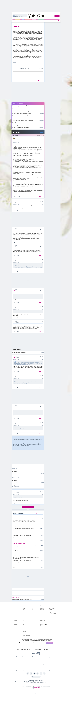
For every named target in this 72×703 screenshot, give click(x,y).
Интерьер (15, 623)
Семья (32, 609)
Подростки (50, 609)
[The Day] (23, 657)
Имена (50, 614)
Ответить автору (15, 70)
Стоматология (42, 608)
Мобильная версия (37, 676)
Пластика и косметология (26, 625)
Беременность (42, 609)
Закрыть (40, 448)
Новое (23, 20)
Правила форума (35, 648)
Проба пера (42, 625)
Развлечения (42, 618)
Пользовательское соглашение (46, 648)
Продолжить (40, 80)
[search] (53, 21)
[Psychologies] (45, 657)
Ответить (40, 196)
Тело (23, 623)
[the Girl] (50, 657)
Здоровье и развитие (52, 612)
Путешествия (42, 623)
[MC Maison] (28, 657)
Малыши (50, 605)
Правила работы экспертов (40, 135)
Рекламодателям (37, 649)
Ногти (23, 624)
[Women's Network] (36, 654)
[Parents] (54, 657)
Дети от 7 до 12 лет (52, 608)
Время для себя (42, 620)
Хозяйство (15, 620)
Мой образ (34, 618)
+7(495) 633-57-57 (37, 688)
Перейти (41, 132)
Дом (15, 618)
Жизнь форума (25, 629)
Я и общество (25, 604)
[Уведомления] (59, 21)
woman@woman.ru (37, 687)
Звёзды (50, 618)
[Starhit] (33, 657)
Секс (32, 608)
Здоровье (14, 24)
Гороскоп (16, 629)
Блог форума (24, 631)
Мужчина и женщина (35, 605)
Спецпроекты (46, 649)
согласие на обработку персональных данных (32, 639)
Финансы (24, 609)
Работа (24, 608)
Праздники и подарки (43, 624)
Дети (50, 604)
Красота (24, 618)
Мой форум (17, 20)
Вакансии (53, 649)
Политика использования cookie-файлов (24, 649)
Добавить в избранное (25, 68)
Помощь (27, 648)
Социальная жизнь (25, 605)
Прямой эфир (41, 20)
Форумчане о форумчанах (26, 635)
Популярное (28, 20)
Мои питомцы (16, 624)
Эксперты (34, 20)
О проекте (21, 648)
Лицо (23, 620)
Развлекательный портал (26, 632)
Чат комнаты (16, 604)
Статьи (57, 15)
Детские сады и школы (52, 613)
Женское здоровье (43, 605)
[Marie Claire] (38, 657)
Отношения (34, 604)
